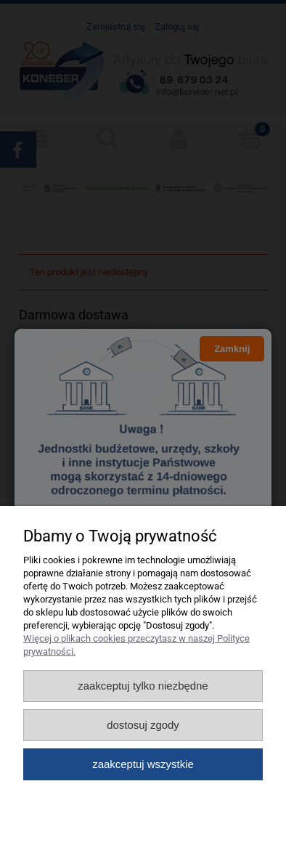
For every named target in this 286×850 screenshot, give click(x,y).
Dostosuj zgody (143, 725)
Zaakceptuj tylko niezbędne (143, 685)
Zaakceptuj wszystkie (142, 764)
